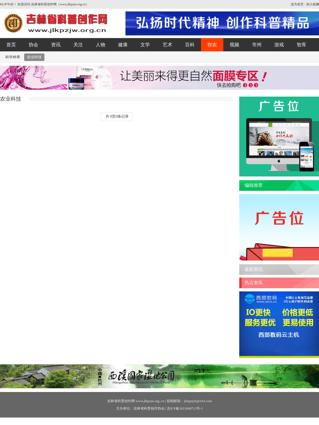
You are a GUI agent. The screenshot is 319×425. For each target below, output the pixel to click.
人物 (100, 44)
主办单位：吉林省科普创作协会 (140, 408)
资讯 (56, 44)
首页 (11, 44)
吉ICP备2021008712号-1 (185, 408)
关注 (78, 44)
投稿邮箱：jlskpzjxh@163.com (189, 401)
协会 (33, 44)
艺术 (167, 44)
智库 (301, 44)
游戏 (279, 44)
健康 (123, 44)
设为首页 (297, 4)
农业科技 (34, 57)
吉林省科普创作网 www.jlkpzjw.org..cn (135, 401)
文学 (145, 44)
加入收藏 (312, 4)
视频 (234, 44)
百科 (190, 44)
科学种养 (12, 57)
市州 (257, 44)
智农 (212, 44)
